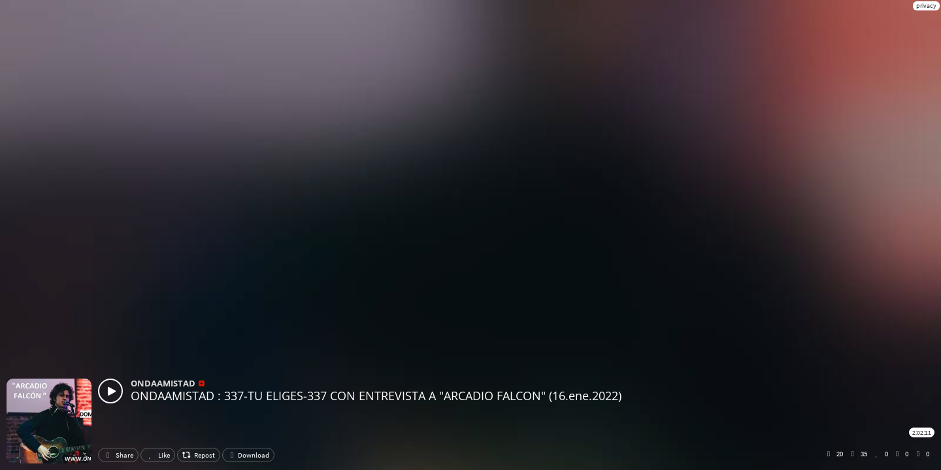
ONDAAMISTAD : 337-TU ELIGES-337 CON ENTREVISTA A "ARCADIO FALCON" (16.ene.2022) (376, 395)
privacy (926, 5)
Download (248, 455)
